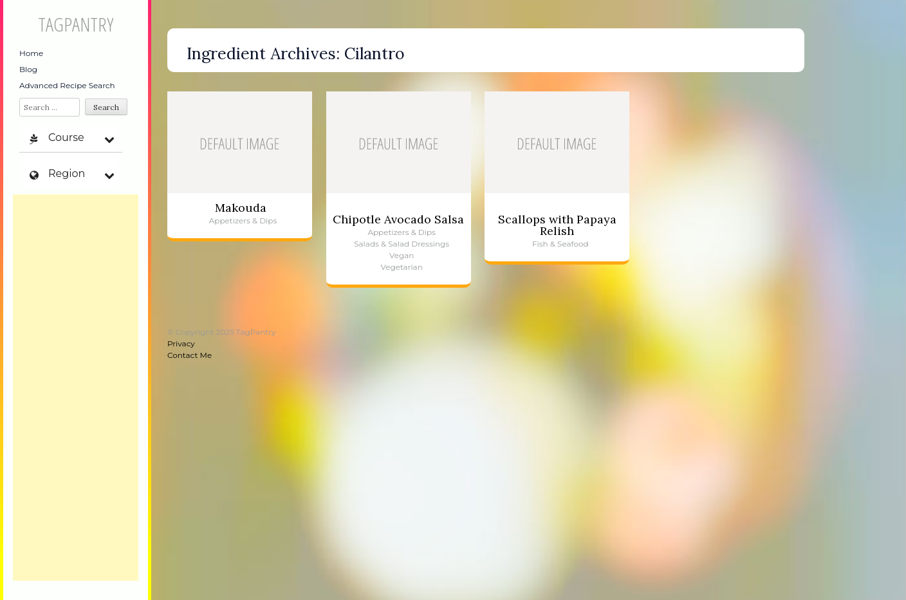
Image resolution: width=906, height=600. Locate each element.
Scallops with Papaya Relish (557, 225)
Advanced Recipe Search (67, 85)
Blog (28, 69)
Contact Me (189, 355)
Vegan (401, 255)
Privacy (181, 343)
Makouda (240, 207)
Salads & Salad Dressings (401, 243)
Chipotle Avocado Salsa (398, 219)
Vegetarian (402, 267)
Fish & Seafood (560, 243)
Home (31, 53)
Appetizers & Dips (243, 220)
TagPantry (75, 24)
